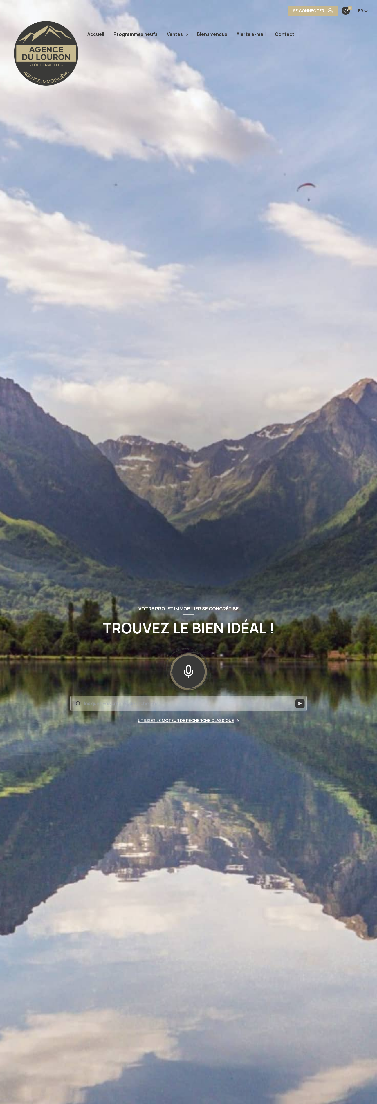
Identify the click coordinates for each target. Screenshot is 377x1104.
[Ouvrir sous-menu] (188, 34)
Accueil (95, 34)
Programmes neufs (135, 34)
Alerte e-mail (251, 34)
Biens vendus (212, 34)
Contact (284, 34)
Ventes (175, 34)
